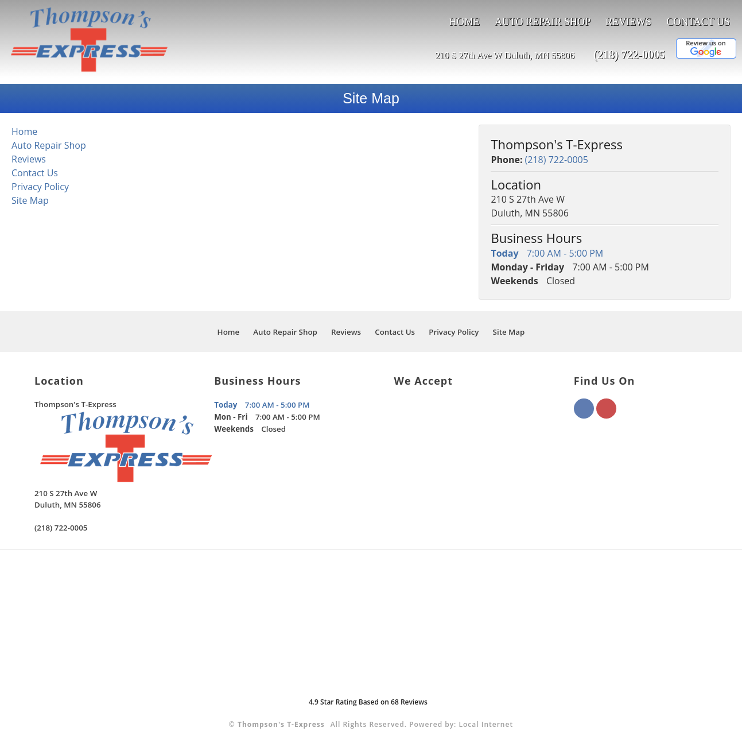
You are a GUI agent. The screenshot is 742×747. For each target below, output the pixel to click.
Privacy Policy (40, 186)
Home (464, 22)
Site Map (30, 200)
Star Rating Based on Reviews (368, 702)
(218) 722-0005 (629, 54)
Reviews (628, 22)
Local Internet (486, 724)
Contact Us (698, 22)
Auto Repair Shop (543, 22)
